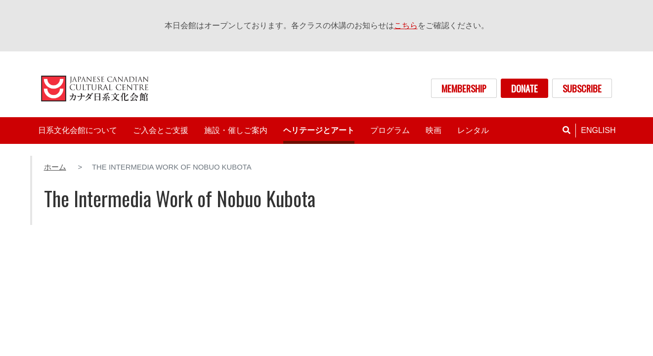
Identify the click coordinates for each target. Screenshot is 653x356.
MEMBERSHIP (463, 88)
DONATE (524, 88)
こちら (406, 25)
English (598, 130)
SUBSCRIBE (582, 88)
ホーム (55, 167)
